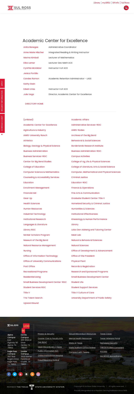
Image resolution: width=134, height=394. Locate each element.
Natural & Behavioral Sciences (86, 240)
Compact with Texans (79, 352)
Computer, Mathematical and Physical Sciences (96, 172)
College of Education (34, 166)
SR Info (115, 2)
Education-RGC (79, 182)
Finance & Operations (82, 187)
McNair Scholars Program (36, 234)
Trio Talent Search (32, 297)
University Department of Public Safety (91, 297)
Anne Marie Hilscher (33, 52)
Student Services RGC (34, 287)
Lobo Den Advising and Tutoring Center (91, 229)
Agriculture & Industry (34, 130)
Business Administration (35, 151)
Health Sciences (31, 203)
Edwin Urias (29, 89)
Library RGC (29, 229)
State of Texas (75, 343)
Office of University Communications (42, 261)
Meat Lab (76, 234)
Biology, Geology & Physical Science (41, 145)
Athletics (28, 140)
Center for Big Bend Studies (37, 161)
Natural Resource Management (39, 245)
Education (28, 182)
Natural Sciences (80, 245)
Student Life (77, 282)
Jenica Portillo (30, 73)
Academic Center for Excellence (40, 124)
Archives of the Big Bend (83, 135)
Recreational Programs (35, 271)
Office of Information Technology (40, 255)
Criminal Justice (79, 177)
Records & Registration (83, 266)
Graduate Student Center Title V (88, 198)
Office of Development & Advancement (91, 250)
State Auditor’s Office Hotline (82, 347)
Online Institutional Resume (50, 355)
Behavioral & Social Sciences (85, 140)
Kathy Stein (29, 83)
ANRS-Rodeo (77, 130)
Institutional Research (34, 219)
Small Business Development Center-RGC (45, 282)
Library (95, 2)
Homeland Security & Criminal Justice (90, 203)
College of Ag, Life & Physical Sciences (90, 161)
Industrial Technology (34, 213)
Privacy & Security (46, 334)
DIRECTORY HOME (34, 103)
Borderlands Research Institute (87, 145)
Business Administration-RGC (86, 151)
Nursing (27, 250)
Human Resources (32, 208)
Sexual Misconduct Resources (82, 334)
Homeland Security (109, 343)
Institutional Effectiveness (84, 213)
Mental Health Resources (80, 338)
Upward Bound (30, 303)
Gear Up (27, 198)
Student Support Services (84, 287)
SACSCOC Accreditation (111, 356)
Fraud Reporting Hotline (48, 360)
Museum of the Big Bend (35, 240)
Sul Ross (125, 2)
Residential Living (32, 276)
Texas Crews (106, 334)
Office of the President (83, 255)
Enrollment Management (36, 187)
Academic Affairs (80, 119)
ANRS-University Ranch (35, 135)
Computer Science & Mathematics (41, 172)
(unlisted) (28, 119)
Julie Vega (28, 94)
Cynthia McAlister (32, 68)
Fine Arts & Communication (85, 193)
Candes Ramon (31, 78)
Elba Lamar (29, 62)
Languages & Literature (35, 224)
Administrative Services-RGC (86, 124)
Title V (26, 292)
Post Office (29, 266)
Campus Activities (80, 156)
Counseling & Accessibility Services (41, 177)
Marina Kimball (31, 57)
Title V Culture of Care (82, 292)
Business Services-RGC (35, 156)
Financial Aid (29, 193)
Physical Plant (78, 261)
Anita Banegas (30, 47)
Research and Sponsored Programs (89, 271)
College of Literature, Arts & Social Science (93, 166)
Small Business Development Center (90, 276)
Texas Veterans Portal (110, 338)
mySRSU (105, 2)
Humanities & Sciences (82, 208)
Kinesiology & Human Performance (89, 219)
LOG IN (25, 328)
